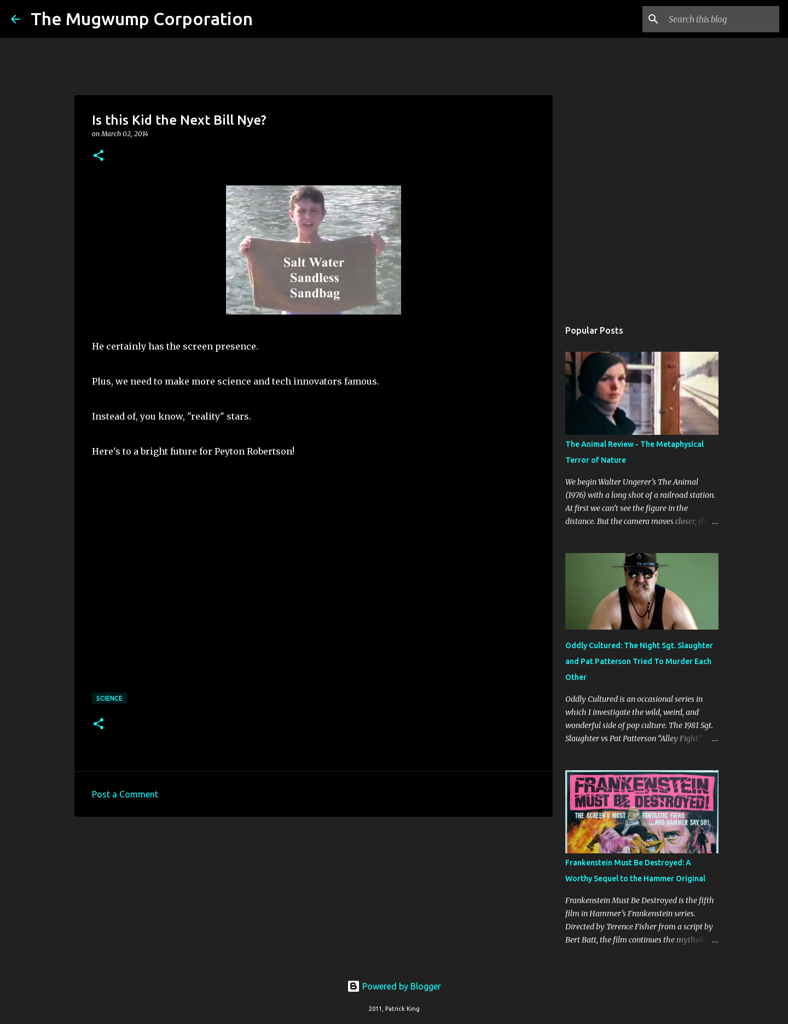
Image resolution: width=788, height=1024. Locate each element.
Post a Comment (125, 794)
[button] (98, 156)
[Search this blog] (721, 19)
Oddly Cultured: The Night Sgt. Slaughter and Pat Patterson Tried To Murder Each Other (639, 661)
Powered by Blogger (394, 986)
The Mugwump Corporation (142, 18)
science (109, 698)
